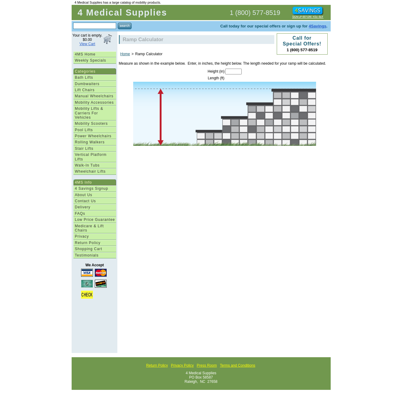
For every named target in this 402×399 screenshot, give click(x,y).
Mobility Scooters (91, 123)
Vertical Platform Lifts (91, 157)
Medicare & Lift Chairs (89, 228)
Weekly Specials (90, 60)
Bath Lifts (84, 77)
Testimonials (87, 255)
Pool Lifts (84, 130)
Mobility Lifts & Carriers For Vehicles (89, 113)
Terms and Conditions (237, 365)
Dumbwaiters (87, 84)
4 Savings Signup (91, 188)
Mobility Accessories (94, 102)
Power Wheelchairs (93, 136)
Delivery (83, 207)
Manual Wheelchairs (94, 96)
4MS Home (85, 54)
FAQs (80, 213)
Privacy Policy (182, 365)
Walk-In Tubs (87, 165)
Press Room (207, 365)
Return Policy (88, 243)
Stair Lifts (84, 148)
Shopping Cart (88, 249)
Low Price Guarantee (95, 219)
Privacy (82, 236)
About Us (83, 195)
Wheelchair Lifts (90, 171)
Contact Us (85, 201)
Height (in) (216, 71)
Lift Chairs (85, 90)
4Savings (317, 26)
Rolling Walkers (90, 142)
